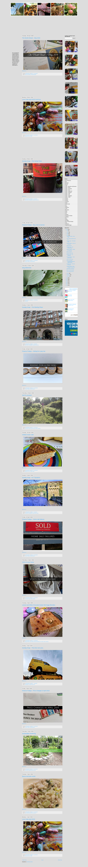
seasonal (47, 641)
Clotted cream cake (28, 434)
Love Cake (30, 471)
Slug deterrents (26, 267)
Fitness (30, 428)
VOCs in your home (28, 562)
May (67, 233)
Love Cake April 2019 (28, 819)
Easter (33, 641)
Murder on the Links (71, 299)
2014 (67, 283)
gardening (30, 770)
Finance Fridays (27, 261)
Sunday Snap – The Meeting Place (32, 307)
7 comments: (35, 683)
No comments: (35, 73)
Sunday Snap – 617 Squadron (31, 477)
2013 (67, 285)
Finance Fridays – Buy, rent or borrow (33, 225)
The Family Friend (71, 308)
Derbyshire (26, 513)
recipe (33, 471)
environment (27, 428)
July (67, 230)
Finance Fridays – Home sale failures (33, 519)
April (67, 235)
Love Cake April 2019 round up (31, 99)
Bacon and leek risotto (28, 776)
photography (30, 513)
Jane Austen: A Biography (72, 304)
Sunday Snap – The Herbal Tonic (32, 161)
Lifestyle (36, 428)
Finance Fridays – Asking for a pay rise (33, 351)
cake (28, 471)
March (68, 273)
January (68, 276)
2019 (67, 229)
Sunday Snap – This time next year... (33, 648)
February (68, 274)
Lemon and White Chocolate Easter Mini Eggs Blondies (38, 605)
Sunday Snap (34, 513)
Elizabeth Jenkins (71, 305)
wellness (39, 428)
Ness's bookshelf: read (74, 288)
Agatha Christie (71, 300)
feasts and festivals (28, 74)
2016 (67, 280)
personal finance (32, 261)
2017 (67, 279)
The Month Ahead (33, 74)
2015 (67, 282)
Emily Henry (70, 291)
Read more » (24, 70)
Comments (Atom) (30, 861)
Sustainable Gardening (29, 733)
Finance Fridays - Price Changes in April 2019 (36, 690)
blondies (28, 641)
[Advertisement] (44, 24)
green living (33, 428)
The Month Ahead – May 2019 (31, 38)
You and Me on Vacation (72, 290)
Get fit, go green (27, 395)
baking (26, 471)
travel (37, 513)
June (68, 232)
